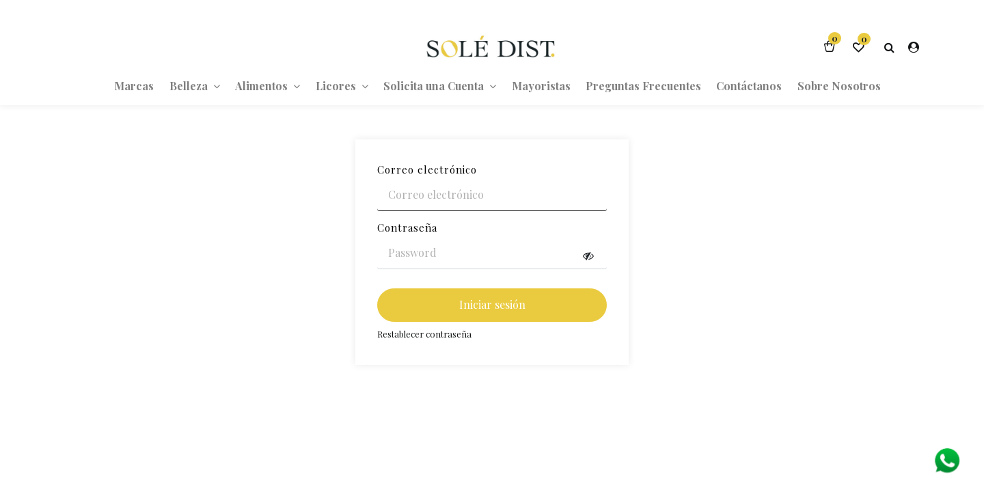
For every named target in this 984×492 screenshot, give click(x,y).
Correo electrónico (427, 169)
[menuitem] (134, 85)
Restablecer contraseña (424, 334)
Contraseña (407, 227)
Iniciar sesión (492, 304)
